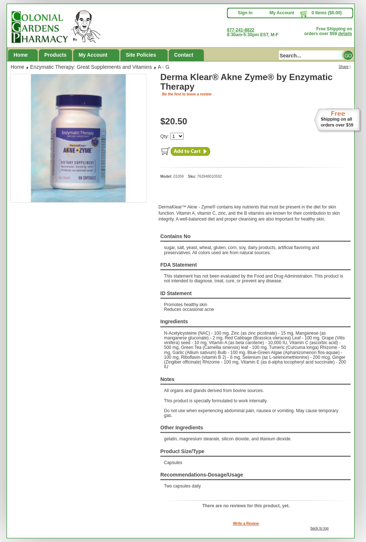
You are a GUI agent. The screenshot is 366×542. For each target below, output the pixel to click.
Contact (183, 55)
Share (343, 67)
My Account (281, 12)
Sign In (245, 12)
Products (55, 55)
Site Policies (141, 55)
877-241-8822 (240, 30)
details (345, 33)
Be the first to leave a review (187, 94)
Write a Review (246, 524)
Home (21, 55)
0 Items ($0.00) (326, 12)
